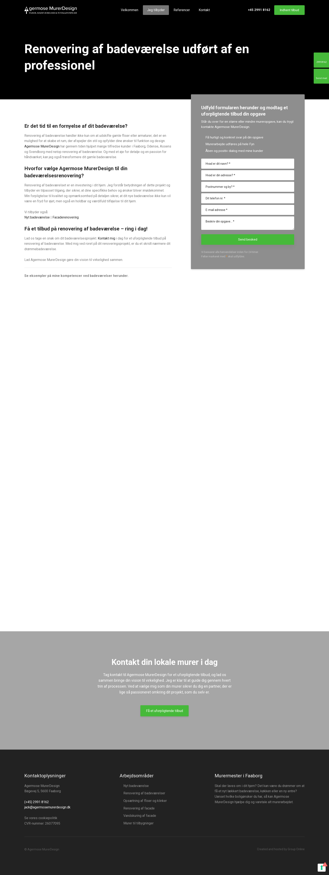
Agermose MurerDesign (42, 146)
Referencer (182, 10)
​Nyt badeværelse (37, 217)
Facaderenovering (65, 217)
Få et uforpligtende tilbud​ (164, 711)
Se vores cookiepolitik (40, 818)
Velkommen (129, 10)
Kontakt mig (106, 238)
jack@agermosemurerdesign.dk (47, 807)
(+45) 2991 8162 (36, 802)
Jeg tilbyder (156, 10)
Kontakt (204, 10)
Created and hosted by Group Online (281, 849)
